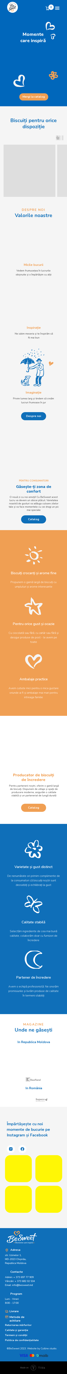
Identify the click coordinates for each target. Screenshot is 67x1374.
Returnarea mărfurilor (18, 1325)
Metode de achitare (16, 1319)
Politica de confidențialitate (22, 1340)
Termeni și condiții (16, 1335)
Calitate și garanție (16, 1330)
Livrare (14, 1311)
